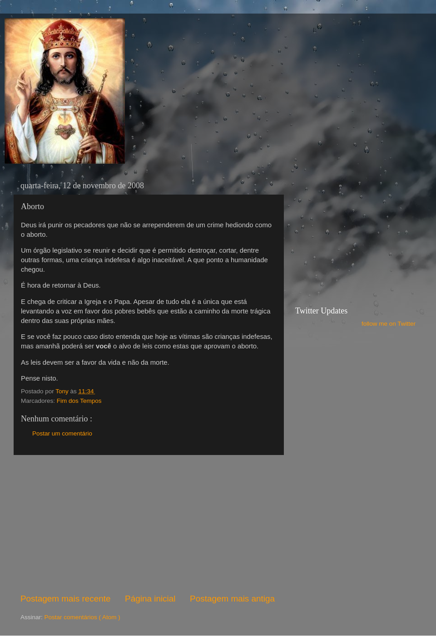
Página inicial (150, 598)
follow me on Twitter (389, 323)
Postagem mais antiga (232, 598)
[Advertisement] (147, 524)
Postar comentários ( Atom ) (82, 617)
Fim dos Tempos (79, 400)
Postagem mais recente (65, 598)
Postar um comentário (62, 433)
